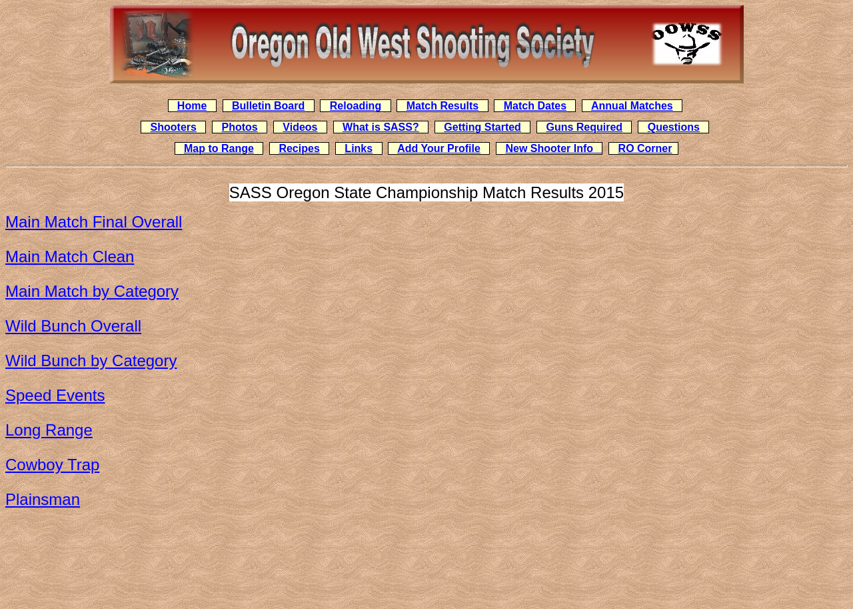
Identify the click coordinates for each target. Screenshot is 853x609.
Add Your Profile (438, 148)
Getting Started (482, 127)
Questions (674, 127)
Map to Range (219, 148)
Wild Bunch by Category (91, 361)
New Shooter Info (553, 148)
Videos (300, 127)
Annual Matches (632, 105)
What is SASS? (381, 127)
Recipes (299, 148)
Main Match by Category (92, 291)
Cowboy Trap (52, 465)
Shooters (174, 127)
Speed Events (55, 395)
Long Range (49, 430)
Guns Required (584, 127)
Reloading (355, 105)
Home (192, 105)
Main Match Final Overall (93, 222)
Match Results (442, 105)
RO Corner (645, 148)
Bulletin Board (268, 105)
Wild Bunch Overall (73, 326)
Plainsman (42, 499)
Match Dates (535, 105)
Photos (240, 127)
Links (359, 148)
